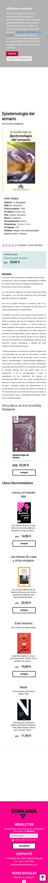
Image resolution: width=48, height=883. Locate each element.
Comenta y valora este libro (30, 245)
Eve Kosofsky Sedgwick (12, 124)
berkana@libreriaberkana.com (24, 864)
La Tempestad (19, 202)
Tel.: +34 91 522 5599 (24, 861)
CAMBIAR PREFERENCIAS (19, 59)
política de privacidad (28, 840)
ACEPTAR (12, 54)
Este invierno (23, 623)
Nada (23, 687)
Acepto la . (25, 840)
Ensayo (23, 233)
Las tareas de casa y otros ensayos (23, 558)
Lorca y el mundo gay (23, 494)
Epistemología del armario (21, 456)
